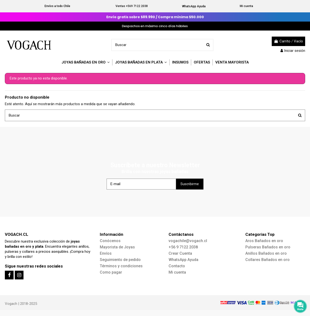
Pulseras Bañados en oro (267, 247)
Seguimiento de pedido (120, 259)
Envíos (106, 253)
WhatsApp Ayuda (194, 6)
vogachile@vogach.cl (188, 240)
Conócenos (110, 240)
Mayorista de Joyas (117, 247)
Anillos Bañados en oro (266, 253)
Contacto (177, 266)
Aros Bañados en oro (264, 240)
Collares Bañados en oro (267, 259)
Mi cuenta (246, 6)
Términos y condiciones (121, 266)
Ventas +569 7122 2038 (132, 6)
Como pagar (111, 272)
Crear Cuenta (180, 253)
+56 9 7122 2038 (183, 247)
